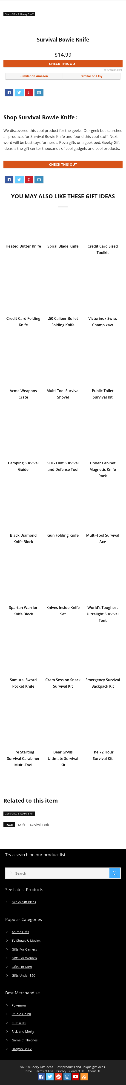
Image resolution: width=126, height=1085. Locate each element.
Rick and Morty (23, 1031)
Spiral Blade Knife (63, 246)
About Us (94, 1071)
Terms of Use (44, 1071)
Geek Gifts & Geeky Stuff (19, 14)
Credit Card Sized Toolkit (103, 249)
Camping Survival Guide (23, 466)
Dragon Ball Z (22, 1049)
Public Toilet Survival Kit (102, 394)
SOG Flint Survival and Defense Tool (63, 466)
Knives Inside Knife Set (63, 610)
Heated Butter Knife (23, 246)
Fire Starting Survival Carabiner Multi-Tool (23, 758)
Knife (21, 825)
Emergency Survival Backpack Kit (102, 683)
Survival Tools (39, 825)
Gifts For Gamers (24, 949)
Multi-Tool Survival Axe (102, 538)
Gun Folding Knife (63, 535)
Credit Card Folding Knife (23, 321)
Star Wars (19, 1023)
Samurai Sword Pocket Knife (23, 683)
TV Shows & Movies (26, 941)
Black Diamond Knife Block (23, 538)
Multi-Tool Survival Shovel (63, 394)
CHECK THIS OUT (85, 64)
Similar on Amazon (34, 76)
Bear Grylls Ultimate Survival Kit (63, 758)
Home (27, 1071)
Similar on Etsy (91, 76)
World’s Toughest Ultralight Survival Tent (102, 614)
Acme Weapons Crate (23, 394)
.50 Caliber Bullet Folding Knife (63, 321)
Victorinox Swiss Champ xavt (102, 321)
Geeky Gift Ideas (24, 902)
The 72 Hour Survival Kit (103, 755)
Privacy (61, 1071)
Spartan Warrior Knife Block (23, 610)
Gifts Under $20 (23, 975)
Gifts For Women (24, 958)
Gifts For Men (22, 967)
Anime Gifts (20, 932)
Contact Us (76, 1071)
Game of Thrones (25, 1040)
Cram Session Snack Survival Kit (62, 683)
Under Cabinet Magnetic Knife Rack (102, 469)
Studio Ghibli (21, 1014)
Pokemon (19, 1005)
